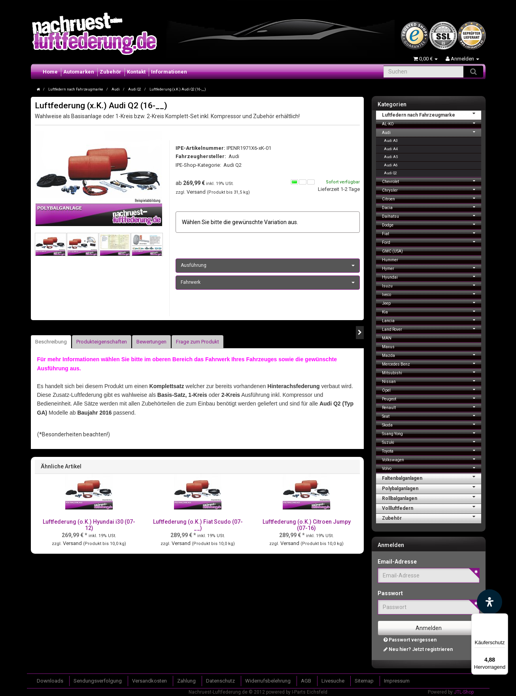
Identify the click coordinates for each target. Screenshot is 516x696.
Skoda (431, 424)
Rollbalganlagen (431, 497)
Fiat (431, 233)
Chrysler (431, 189)
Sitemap (364, 681)
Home (50, 72)
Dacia (431, 207)
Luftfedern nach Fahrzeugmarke (431, 114)
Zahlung (186, 681)
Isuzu (431, 285)
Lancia (431, 320)
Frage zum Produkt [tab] (197, 342)
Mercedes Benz (431, 363)
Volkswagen (431, 459)
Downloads (50, 681)
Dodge (431, 224)
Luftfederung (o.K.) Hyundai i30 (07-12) (89, 525)
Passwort (390, 593)
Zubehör (110, 72)
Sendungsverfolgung (98, 681)
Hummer (390, 260)
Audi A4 (391, 149)
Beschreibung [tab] (51, 342)
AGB (306, 681)
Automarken (78, 72)
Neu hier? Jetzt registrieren (418, 649)
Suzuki (431, 442)
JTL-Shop (464, 692)
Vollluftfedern (431, 507)
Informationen (169, 72)
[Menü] (503, 618)
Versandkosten (149, 681)
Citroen (431, 198)
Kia (431, 311)
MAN (386, 338)
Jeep (431, 303)
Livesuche (332, 681)
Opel (431, 389)
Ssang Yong (431, 433)
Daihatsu (431, 216)
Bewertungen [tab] (151, 342)
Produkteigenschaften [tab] (101, 342)
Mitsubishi (431, 372)
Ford (431, 242)
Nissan (431, 381)
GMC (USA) (392, 251)
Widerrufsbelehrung (268, 681)
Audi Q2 (232, 165)
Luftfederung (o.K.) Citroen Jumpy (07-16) (307, 525)
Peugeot (431, 398)
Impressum (397, 681)
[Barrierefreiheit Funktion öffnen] (489, 602)
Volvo (431, 468)
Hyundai (431, 276)
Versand (197, 192)
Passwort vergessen (410, 640)
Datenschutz (220, 681)
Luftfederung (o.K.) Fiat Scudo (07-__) (198, 525)
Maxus (388, 347)
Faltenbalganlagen (431, 477)
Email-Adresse (397, 561)
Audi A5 (391, 157)
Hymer (431, 268)
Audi (431, 132)
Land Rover (431, 329)
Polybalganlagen (431, 487)
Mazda (431, 355)
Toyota (431, 450)
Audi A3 (391, 141)
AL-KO (431, 123)
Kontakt (136, 72)
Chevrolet (431, 181)
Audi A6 (391, 165)
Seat (431, 416)
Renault (431, 407)
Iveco (431, 294)
